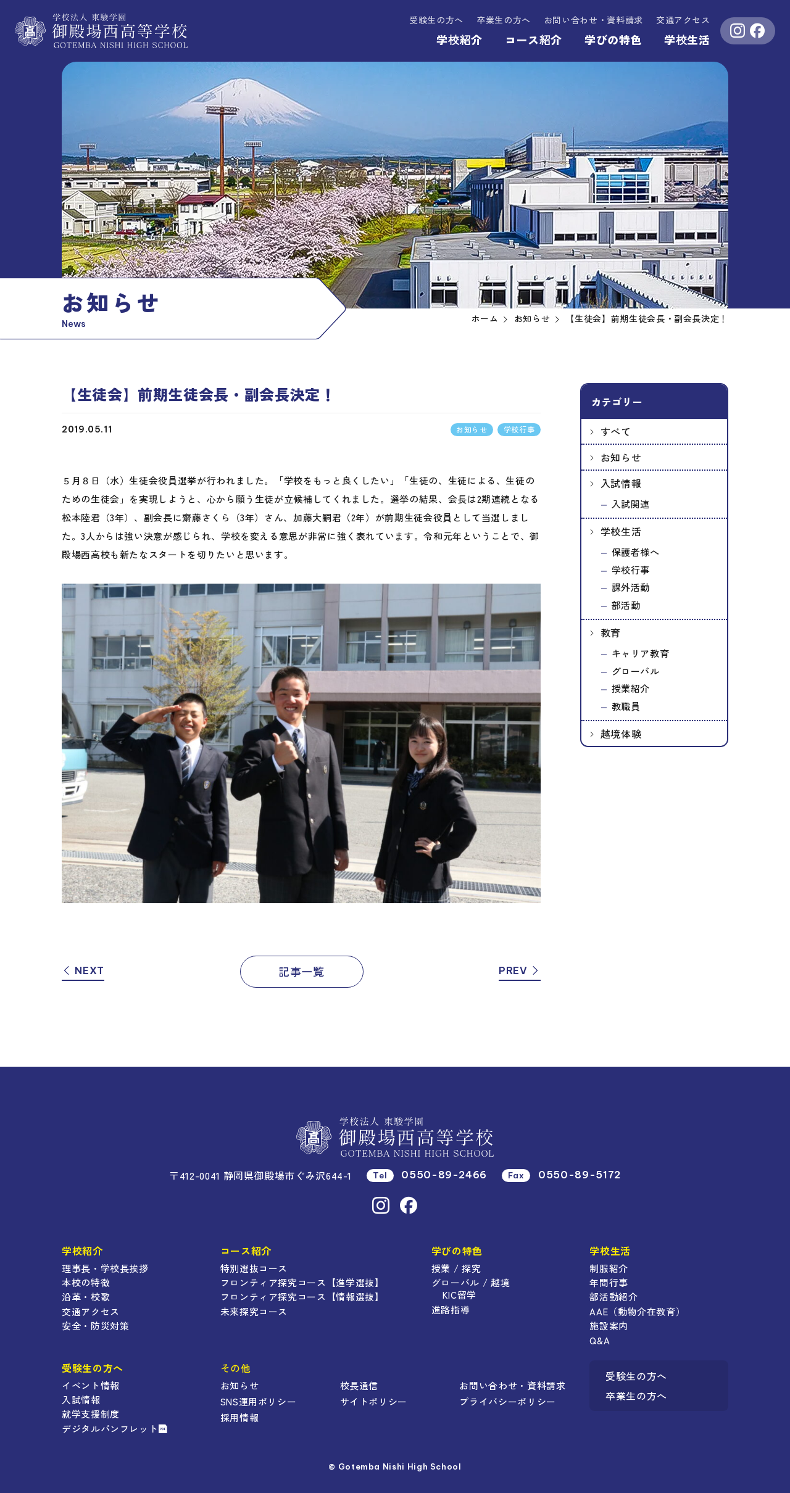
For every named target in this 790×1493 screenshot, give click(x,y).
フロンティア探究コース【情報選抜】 (302, 1296)
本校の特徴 (86, 1282)
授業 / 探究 (456, 1268)
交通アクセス (683, 20)
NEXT (83, 970)
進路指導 (450, 1309)
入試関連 (631, 503)
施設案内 (608, 1325)
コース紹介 (533, 39)
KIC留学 (459, 1294)
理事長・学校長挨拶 (105, 1268)
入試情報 (621, 483)
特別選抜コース (254, 1268)
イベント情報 (91, 1385)
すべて (616, 431)
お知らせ (621, 457)
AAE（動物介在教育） (637, 1311)
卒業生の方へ (503, 20)
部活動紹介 (613, 1296)
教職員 (626, 706)
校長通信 (359, 1385)
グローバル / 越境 (470, 1282)
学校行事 (631, 569)
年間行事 (608, 1282)
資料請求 (593, 20)
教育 (611, 632)
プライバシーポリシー (507, 1401)
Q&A (599, 1340)
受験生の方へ (436, 20)
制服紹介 (608, 1268)
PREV (520, 970)
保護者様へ (636, 551)
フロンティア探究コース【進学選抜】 (302, 1282)
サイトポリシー (373, 1401)
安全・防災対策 (95, 1325)
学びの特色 (613, 39)
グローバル (636, 670)
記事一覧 (301, 971)
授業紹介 (631, 688)
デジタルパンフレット (115, 1428)
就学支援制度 (91, 1413)
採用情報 (239, 1417)
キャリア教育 (641, 653)
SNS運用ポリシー (258, 1401)
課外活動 (631, 587)
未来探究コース (254, 1311)
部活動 (626, 604)
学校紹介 (459, 39)
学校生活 (687, 39)
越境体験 (621, 733)
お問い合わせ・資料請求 (512, 1385)
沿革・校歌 (86, 1296)
